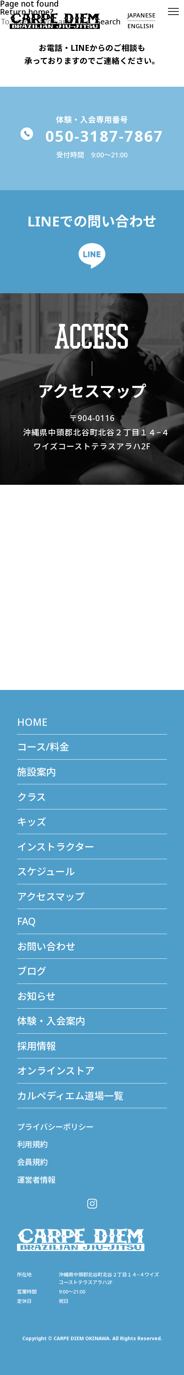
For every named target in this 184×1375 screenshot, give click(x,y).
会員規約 (33, 1162)
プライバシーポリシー (57, 1126)
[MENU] (171, 12)
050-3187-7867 (92, 136)
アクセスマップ (51, 896)
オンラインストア (56, 1070)
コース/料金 (43, 746)
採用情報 (36, 1045)
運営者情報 (37, 1179)
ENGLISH (140, 26)
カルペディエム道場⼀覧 (70, 1095)
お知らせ (36, 996)
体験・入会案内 (51, 1020)
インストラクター (55, 846)
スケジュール (46, 871)
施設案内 (36, 771)
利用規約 (33, 1144)
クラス (31, 796)
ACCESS (92, 336)
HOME (32, 722)
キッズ (31, 821)
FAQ (26, 921)
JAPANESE (141, 15)
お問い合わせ (46, 946)
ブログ (31, 971)
